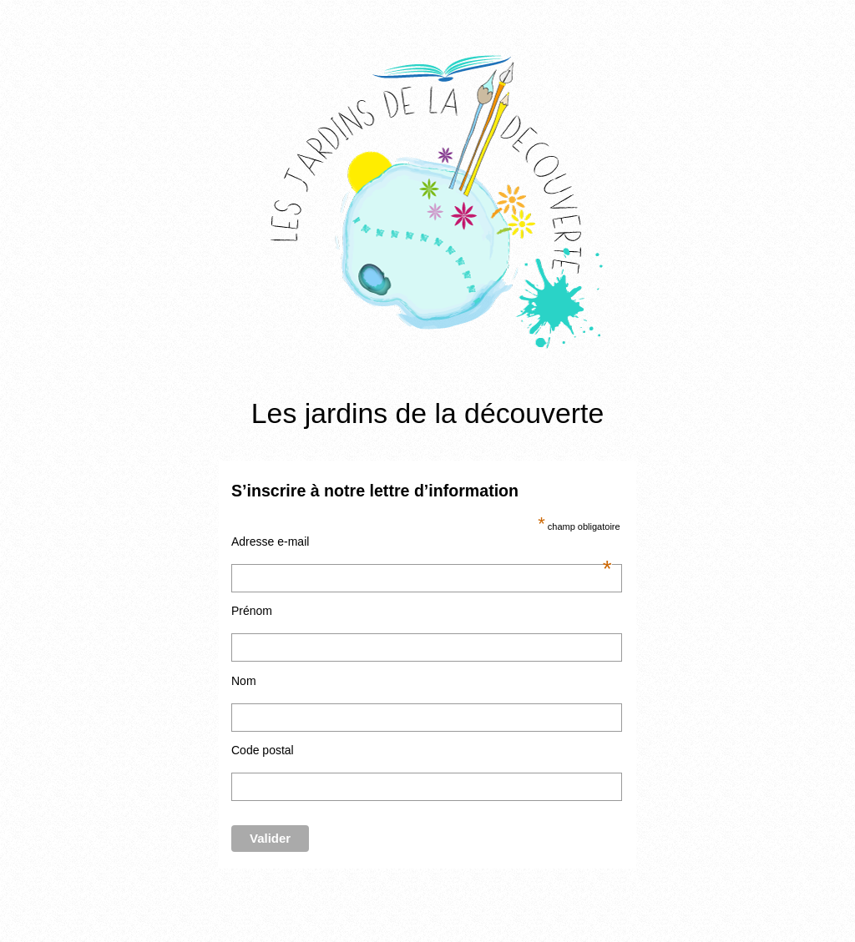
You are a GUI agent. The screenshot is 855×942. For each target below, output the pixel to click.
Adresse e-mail (421, 541)
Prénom (251, 610)
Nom (243, 681)
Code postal (262, 750)
